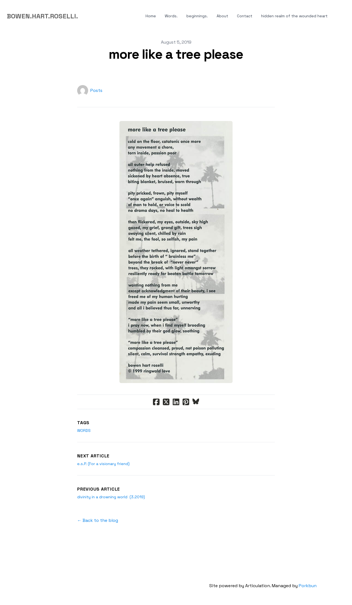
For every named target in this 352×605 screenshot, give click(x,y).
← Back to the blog (97, 520)
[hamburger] (84, 16)
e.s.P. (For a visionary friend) (103, 463)
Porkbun (308, 586)
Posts (96, 90)
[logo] (42, 16)
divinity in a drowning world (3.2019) (111, 496)
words (84, 430)
